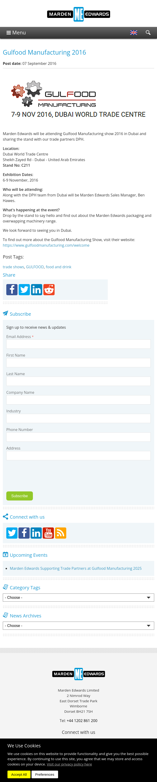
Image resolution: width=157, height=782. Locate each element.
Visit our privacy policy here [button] (69, 764)
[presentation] (38, 479)
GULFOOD (35, 266)
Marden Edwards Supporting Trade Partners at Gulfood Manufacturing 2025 (76, 568)
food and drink (58, 266)
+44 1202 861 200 (82, 720)
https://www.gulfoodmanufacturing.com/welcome (46, 245)
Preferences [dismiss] (44, 774)
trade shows (13, 266)
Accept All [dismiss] (19, 774)
